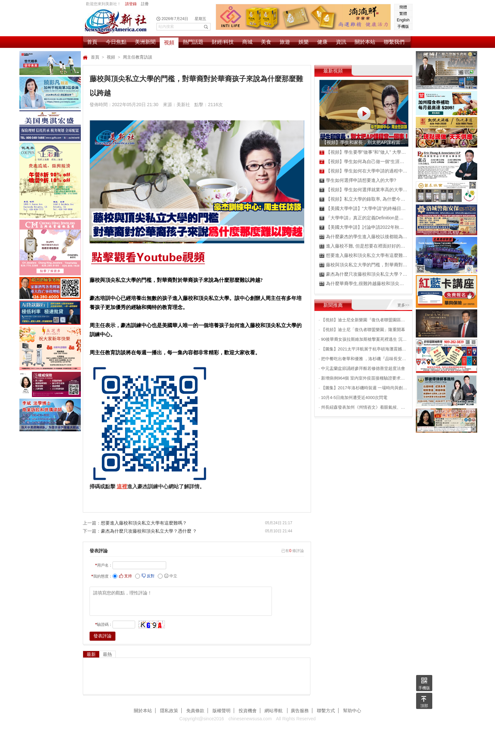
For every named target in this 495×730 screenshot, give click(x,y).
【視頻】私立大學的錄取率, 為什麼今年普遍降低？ (363, 199)
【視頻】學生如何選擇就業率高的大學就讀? (363, 189)
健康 (322, 42)
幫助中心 (352, 710)
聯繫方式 (326, 710)
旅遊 (285, 42)
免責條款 (195, 710)
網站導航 (274, 710)
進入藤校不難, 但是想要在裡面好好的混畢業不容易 (363, 246)
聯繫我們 (394, 42)
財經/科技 (223, 42)
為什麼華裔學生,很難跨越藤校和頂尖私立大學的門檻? (363, 283)
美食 (266, 42)
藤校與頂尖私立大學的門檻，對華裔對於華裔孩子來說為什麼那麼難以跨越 (363, 264)
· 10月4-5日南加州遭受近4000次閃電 (353, 397)
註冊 (145, 4)
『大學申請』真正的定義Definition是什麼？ (363, 218)
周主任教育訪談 (137, 57)
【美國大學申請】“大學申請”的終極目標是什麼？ (363, 208)
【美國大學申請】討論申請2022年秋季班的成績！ (363, 227)
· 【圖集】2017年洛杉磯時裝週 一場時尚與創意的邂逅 (363, 387)
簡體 (403, 7)
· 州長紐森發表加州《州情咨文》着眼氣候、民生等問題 (363, 407)
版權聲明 (221, 710)
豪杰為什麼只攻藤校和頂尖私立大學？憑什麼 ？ (149, 531)
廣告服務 (300, 710)
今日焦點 (116, 42)
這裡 (122, 486)
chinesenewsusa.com (250, 718)
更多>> (403, 305)
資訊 (341, 42)
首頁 (92, 42)
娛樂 (303, 42)
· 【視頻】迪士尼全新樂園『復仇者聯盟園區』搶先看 (363, 319)
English (403, 20)
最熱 (107, 654)
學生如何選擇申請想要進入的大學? (357, 180)
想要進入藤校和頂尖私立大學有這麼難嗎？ (144, 522)
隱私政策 (169, 710)
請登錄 (131, 4)
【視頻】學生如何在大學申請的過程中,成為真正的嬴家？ (363, 171)
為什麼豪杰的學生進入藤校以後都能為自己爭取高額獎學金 (363, 236)
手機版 (403, 26)
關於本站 (365, 42)
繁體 (403, 13)
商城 (247, 42)
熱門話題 (193, 42)
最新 (91, 654)
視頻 (169, 42)
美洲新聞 (145, 42)
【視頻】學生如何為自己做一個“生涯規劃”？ (363, 161)
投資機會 (248, 710)
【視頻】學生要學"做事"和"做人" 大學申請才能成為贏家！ (363, 152)
